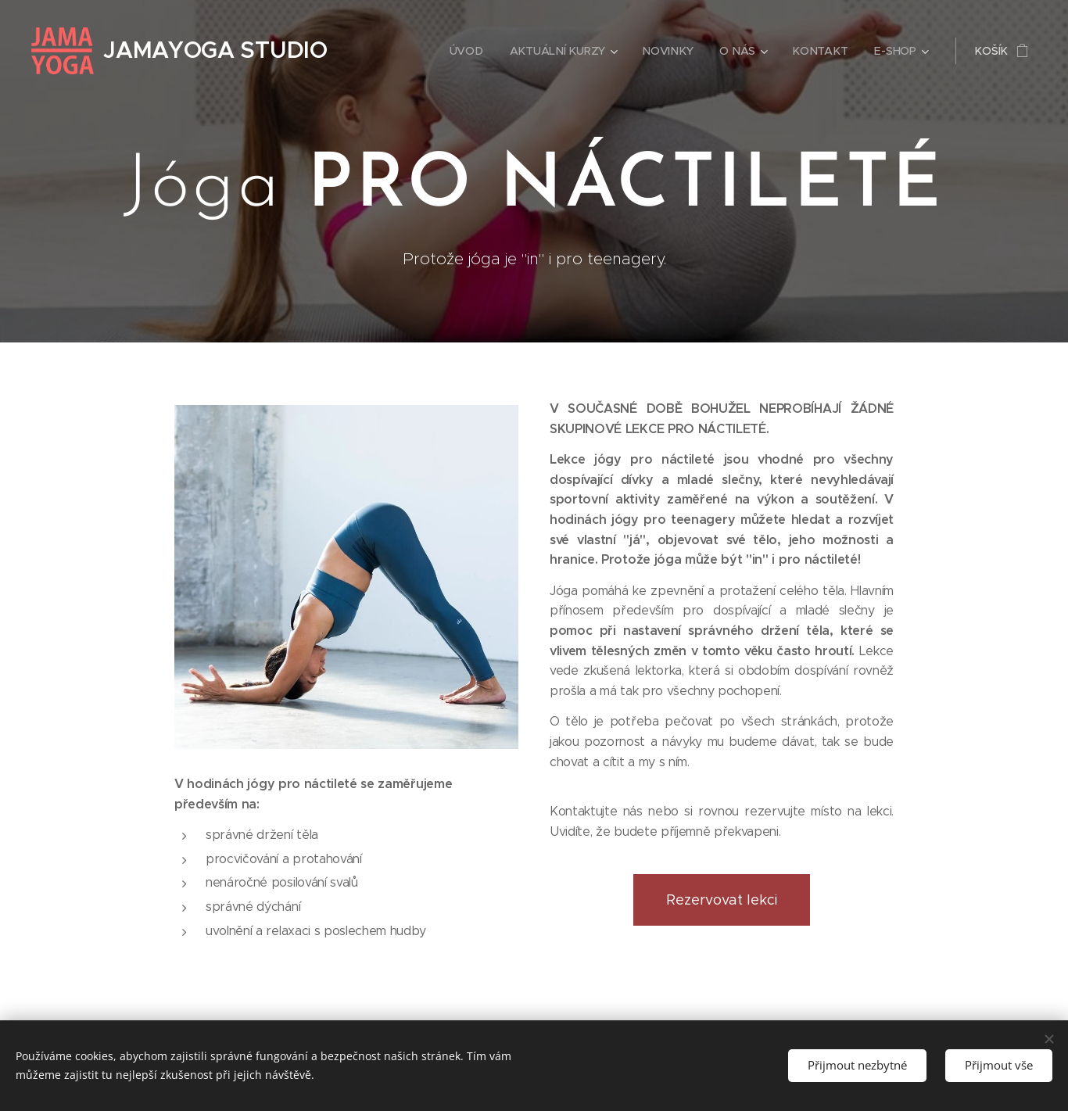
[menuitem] (467, 50)
